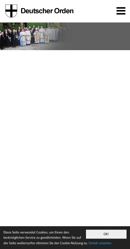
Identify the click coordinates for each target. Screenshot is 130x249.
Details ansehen (100, 243)
